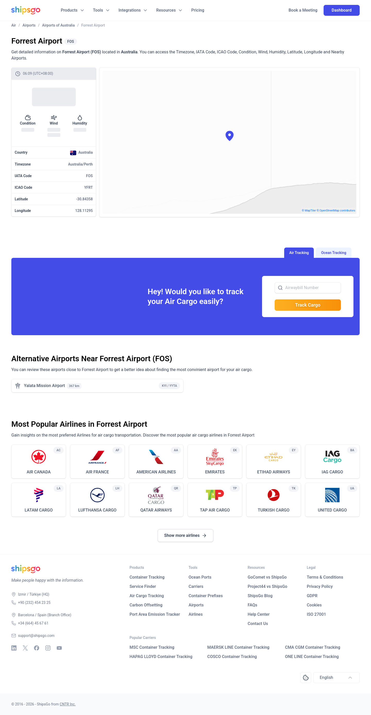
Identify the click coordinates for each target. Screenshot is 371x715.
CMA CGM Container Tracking (312, 647)
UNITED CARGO (332, 510)
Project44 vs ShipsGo (267, 586)
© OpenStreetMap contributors (336, 210)
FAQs (252, 605)
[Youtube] (59, 648)
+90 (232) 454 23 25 (34, 603)
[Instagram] (47, 648)
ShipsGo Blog (260, 595)
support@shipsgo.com (36, 636)
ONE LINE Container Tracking (312, 656)
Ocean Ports (200, 577)
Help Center (258, 614)
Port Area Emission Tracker (155, 614)
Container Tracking (147, 577)
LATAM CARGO (38, 510)
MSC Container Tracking (152, 647)
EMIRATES (215, 472)
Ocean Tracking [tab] (333, 253)
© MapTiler (309, 210)
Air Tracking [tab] (299, 253)
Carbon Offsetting (146, 605)
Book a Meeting (303, 10)
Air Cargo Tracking (147, 595)
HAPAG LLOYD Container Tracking (161, 656)
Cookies (314, 605)
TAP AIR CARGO (215, 510)
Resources (166, 10)
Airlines (196, 614)
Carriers (196, 586)
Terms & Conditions (325, 577)
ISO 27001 (316, 614)
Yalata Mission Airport (44, 385)
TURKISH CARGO (274, 510)
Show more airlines (185, 535)
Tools (98, 10)
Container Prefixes (206, 595)
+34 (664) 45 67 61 (33, 623)
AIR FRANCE (97, 472)
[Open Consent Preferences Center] (305, 677)
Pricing (197, 10)
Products (69, 10)
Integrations (130, 10)
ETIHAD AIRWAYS (273, 472)
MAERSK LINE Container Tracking (238, 647)
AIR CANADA (38, 472)
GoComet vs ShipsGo (267, 577)
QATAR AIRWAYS (156, 510)
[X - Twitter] (25, 648)
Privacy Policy (320, 586)
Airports (196, 605)
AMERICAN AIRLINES (156, 472)
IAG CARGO (332, 472)
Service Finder (143, 586)
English (336, 678)
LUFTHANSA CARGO (97, 510)
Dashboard (341, 10)
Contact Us (258, 623)
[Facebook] (36, 648)
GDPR (312, 595)
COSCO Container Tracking (232, 656)
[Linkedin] (13, 648)
